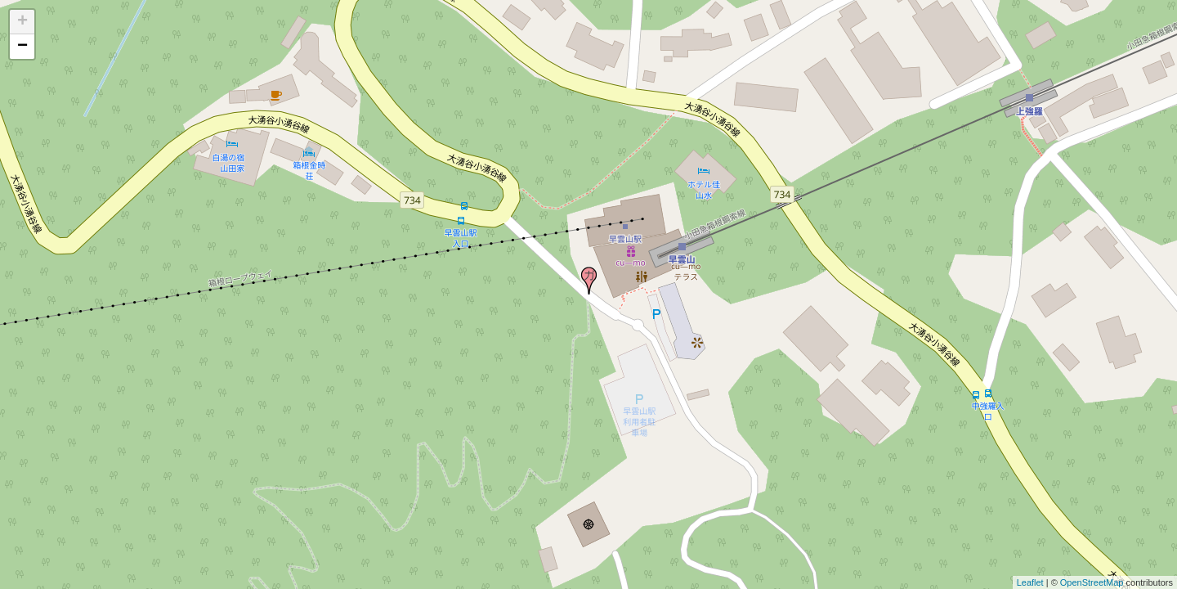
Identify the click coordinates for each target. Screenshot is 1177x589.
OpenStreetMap (1092, 582)
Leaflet (1030, 582)
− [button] (22, 46)
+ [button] (22, 22)
